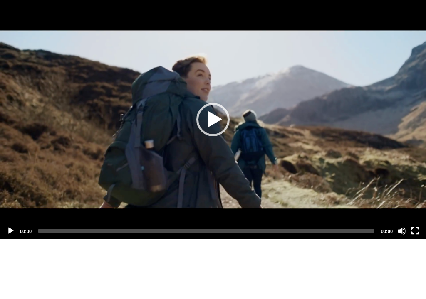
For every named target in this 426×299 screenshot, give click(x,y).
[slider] (206, 231)
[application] (213, 119)
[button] (213, 119)
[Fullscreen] (415, 231)
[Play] (11, 231)
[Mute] (402, 231)
